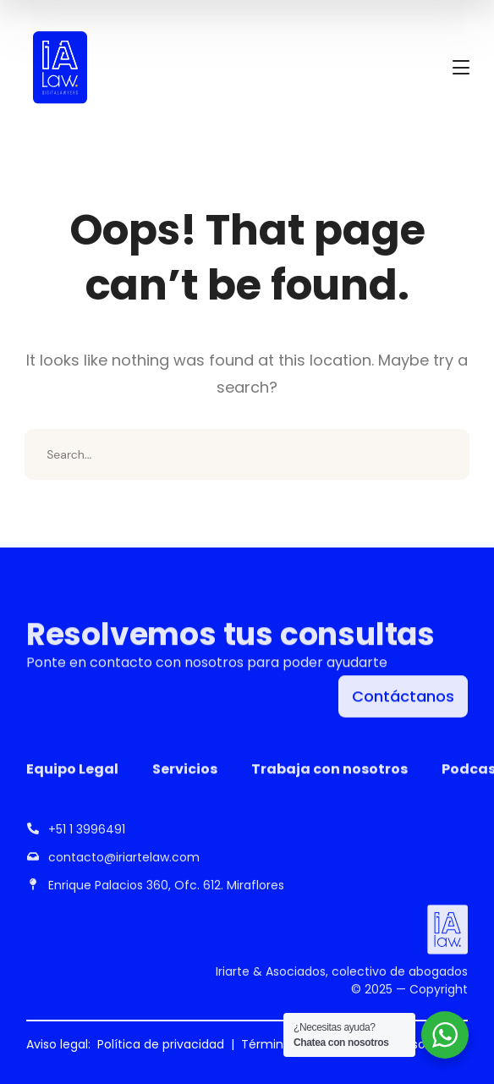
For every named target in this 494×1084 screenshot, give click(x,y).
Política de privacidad (160, 1044)
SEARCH (444, 454)
